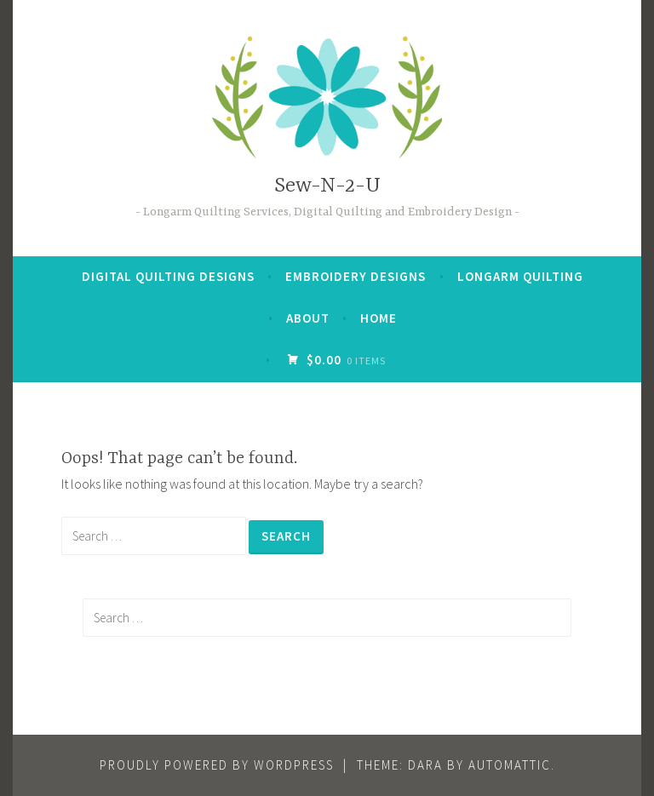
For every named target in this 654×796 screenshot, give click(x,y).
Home (378, 318)
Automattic (509, 765)
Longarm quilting (520, 276)
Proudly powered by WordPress (217, 765)
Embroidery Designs (355, 276)
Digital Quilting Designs (168, 276)
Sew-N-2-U (327, 186)
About (308, 318)
